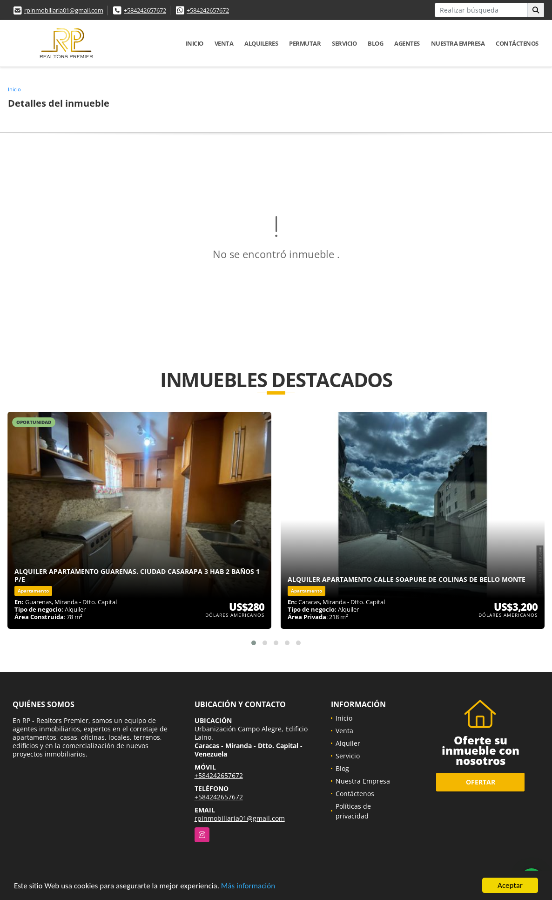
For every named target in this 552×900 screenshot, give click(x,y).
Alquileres (261, 43)
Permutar (305, 43)
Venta (224, 43)
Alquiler (348, 743)
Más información (248, 886)
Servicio (344, 43)
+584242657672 (145, 10)
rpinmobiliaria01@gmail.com (63, 10)
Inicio (194, 43)
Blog (375, 43)
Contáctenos (517, 43)
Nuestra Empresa (458, 43)
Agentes (407, 43)
